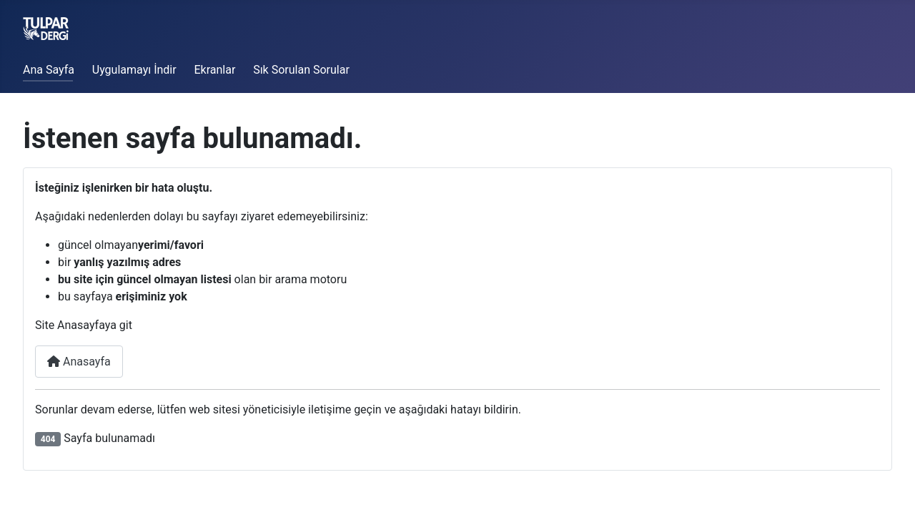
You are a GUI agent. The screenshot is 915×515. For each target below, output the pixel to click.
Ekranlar (214, 70)
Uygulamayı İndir (134, 70)
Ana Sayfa (48, 70)
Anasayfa (79, 361)
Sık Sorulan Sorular (301, 70)
